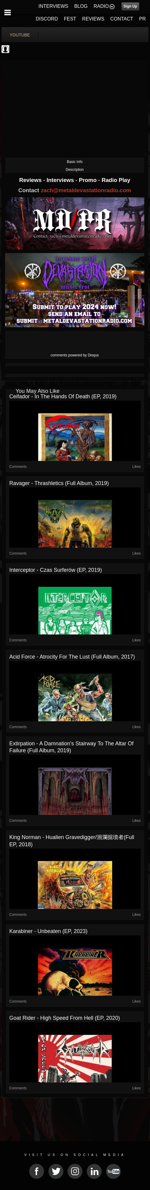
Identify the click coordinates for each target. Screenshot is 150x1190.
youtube (20, 35)
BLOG (81, 6)
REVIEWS (93, 18)
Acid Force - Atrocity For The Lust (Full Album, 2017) (72, 657)
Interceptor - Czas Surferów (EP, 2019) (55, 570)
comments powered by (75, 355)
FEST (70, 18)
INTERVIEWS (53, 6)
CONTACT (121, 18)
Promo (88, 180)
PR (142, 18)
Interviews (60, 180)
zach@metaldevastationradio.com (86, 190)
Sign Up (130, 6)
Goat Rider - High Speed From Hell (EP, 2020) (64, 1018)
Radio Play (116, 180)
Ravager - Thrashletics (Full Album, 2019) (59, 483)
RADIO (101, 6)
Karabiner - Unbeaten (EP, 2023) (48, 931)
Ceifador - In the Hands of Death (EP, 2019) (63, 396)
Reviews (31, 180)
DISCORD (47, 18)
